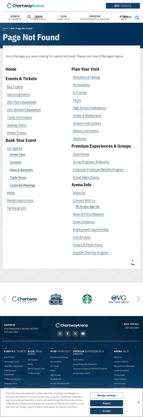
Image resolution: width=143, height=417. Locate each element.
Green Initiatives (84, 222)
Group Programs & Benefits (91, 162)
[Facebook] (68, 333)
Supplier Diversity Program (91, 252)
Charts (10, 383)
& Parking (59, 357)
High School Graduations (89, 108)
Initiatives (121, 370)
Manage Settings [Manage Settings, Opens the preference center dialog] (106, 395)
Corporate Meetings (22, 185)
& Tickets (15, 18)
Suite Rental (81, 154)
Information (12, 379)
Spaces (33, 359)
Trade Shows (18, 177)
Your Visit (63, 18)
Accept (106, 410)
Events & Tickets (21, 78)
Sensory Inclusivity (85, 131)
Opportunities (120, 377)
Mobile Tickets (16, 133)
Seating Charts (17, 125)
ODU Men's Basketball (21, 102)
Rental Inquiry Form (20, 200)
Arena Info (81, 185)
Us (118, 357)
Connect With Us (84, 200)
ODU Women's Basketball (24, 110)
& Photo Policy (123, 388)
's (52, 370)
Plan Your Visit (85, 69)
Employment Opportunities (91, 229)
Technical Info (16, 208)
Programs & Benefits (85, 364)
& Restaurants (59, 383)
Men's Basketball (14, 366)
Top (132, 262)
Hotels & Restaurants (87, 115)
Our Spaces (14, 148)
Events (11, 361)
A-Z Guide (79, 92)
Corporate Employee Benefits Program (98, 169)
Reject (106, 403)
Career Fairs (17, 154)
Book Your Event (21, 140)
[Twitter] (75, 333)
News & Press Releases (88, 214)
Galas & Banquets (21, 170)
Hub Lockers (59, 388)
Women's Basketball (10, 372)
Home (5, 28)
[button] (4, 299)
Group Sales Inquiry (86, 177)
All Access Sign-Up (88, 206)
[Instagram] (60, 333)
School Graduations (55, 377)
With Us (121, 361)
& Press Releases (124, 366)
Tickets (118, 6)
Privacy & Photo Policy (88, 245)
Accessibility (81, 85)
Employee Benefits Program (90, 368)
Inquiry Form (36, 368)
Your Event (39, 18)
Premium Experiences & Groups (101, 146)
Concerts (15, 162)
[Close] (138, 402)
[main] (71, 146)
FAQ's (77, 100)
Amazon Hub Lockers (87, 123)
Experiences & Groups (95, 18)
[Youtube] (83, 333)
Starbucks (79, 138)
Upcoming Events (18, 94)
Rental (78, 359)
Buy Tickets (15, 87)
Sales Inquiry (81, 373)
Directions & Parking (86, 77)
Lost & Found (81, 237)
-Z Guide (54, 366)
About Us (79, 193)
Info (124, 18)
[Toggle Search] (137, 18)
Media (11, 193)
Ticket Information (19, 117)
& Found (119, 383)
